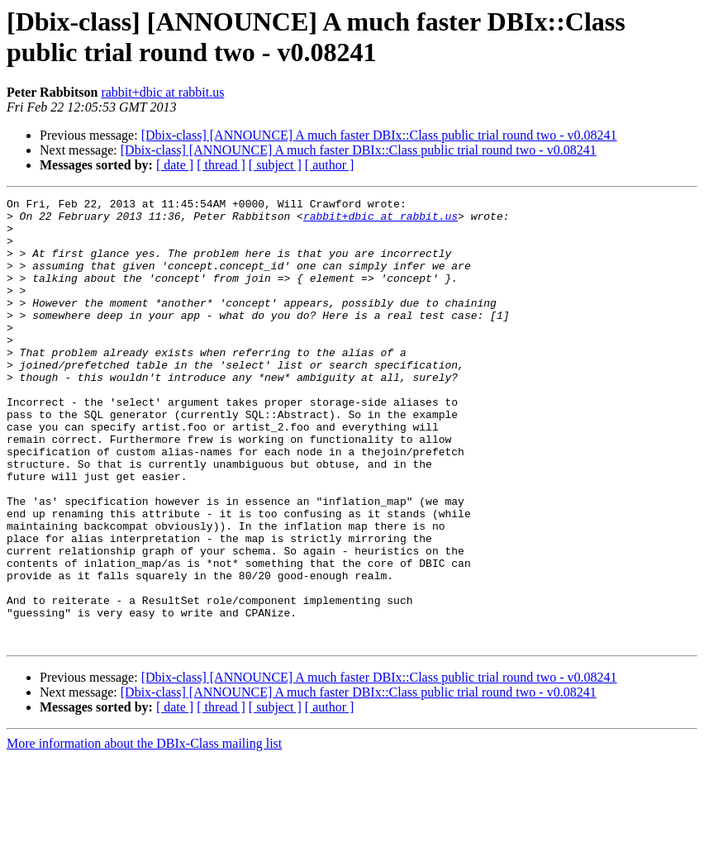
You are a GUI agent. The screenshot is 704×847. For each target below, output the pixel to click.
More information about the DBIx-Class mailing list (144, 833)
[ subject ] (275, 165)
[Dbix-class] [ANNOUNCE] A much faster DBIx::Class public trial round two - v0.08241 (379, 135)
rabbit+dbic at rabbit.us (162, 92)
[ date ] (174, 165)
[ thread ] (221, 165)
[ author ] (329, 165)
